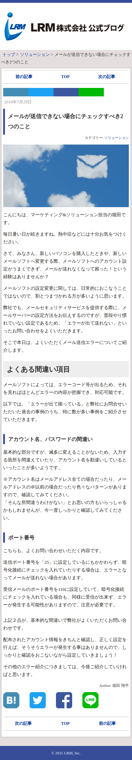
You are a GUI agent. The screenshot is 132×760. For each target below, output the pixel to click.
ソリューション (116, 138)
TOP (65, 76)
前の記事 (23, 76)
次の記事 (106, 76)
